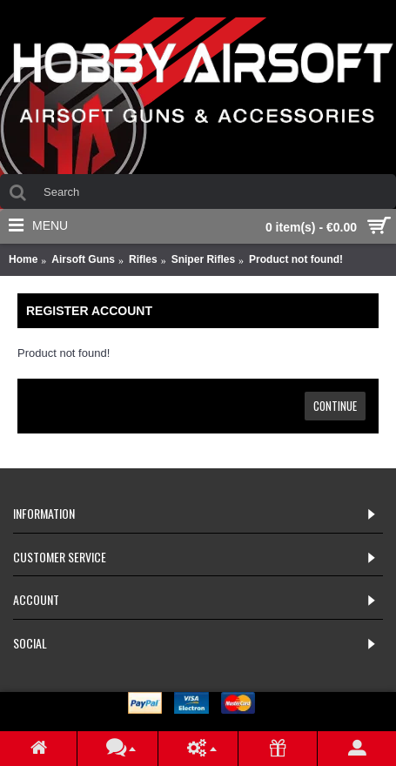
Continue (335, 405)
